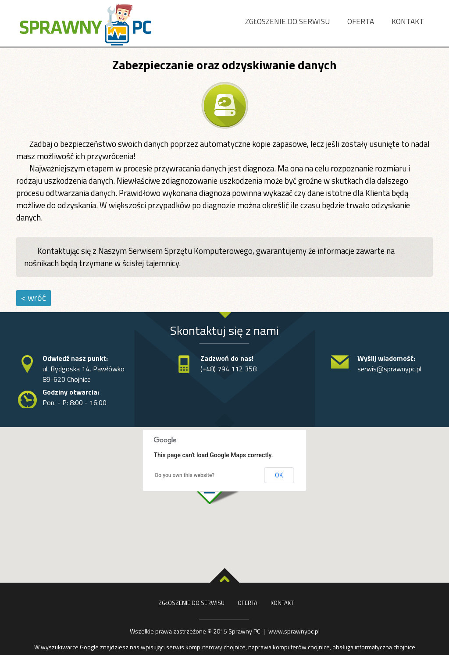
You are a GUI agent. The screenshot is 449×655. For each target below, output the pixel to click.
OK (279, 475)
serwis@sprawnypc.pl (389, 368)
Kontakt (408, 21)
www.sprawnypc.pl (294, 631)
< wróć (33, 297)
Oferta (360, 21)
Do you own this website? (185, 475)
